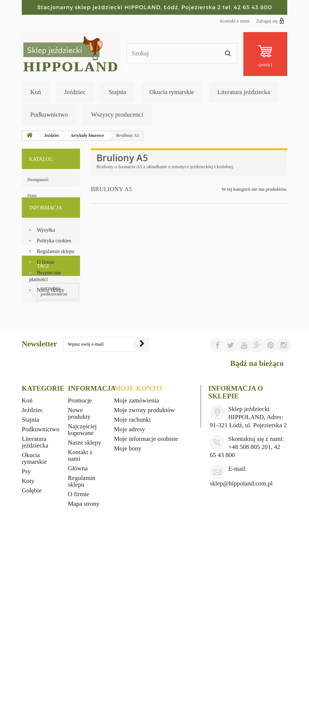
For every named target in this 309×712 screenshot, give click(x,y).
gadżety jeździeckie (45, 446)
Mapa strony (83, 665)
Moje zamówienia (136, 562)
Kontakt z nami (235, 21)
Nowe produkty (79, 575)
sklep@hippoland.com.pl (241, 645)
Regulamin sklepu (55, 270)
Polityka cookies (54, 259)
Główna (78, 629)
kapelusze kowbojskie (47, 457)
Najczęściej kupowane (82, 591)
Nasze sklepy (50, 309)
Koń (35, 92)
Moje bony (127, 610)
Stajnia (117, 92)
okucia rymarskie (43, 380)
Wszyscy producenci (117, 114)
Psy (26, 632)
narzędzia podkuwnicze (49, 358)
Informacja (45, 229)
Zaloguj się (270, 21)
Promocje (80, 562)
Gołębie (32, 652)
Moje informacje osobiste (146, 600)
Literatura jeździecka (243, 92)
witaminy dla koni (43, 413)
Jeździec (75, 92)
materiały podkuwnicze (49, 391)
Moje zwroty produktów (144, 571)
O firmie (46, 281)
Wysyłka (46, 249)
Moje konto (138, 550)
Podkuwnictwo (49, 114)
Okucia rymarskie (171, 92)
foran (31, 424)
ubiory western (40, 402)
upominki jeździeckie (47, 369)
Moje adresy (129, 590)
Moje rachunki (132, 581)
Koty (28, 642)
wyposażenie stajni (44, 435)
